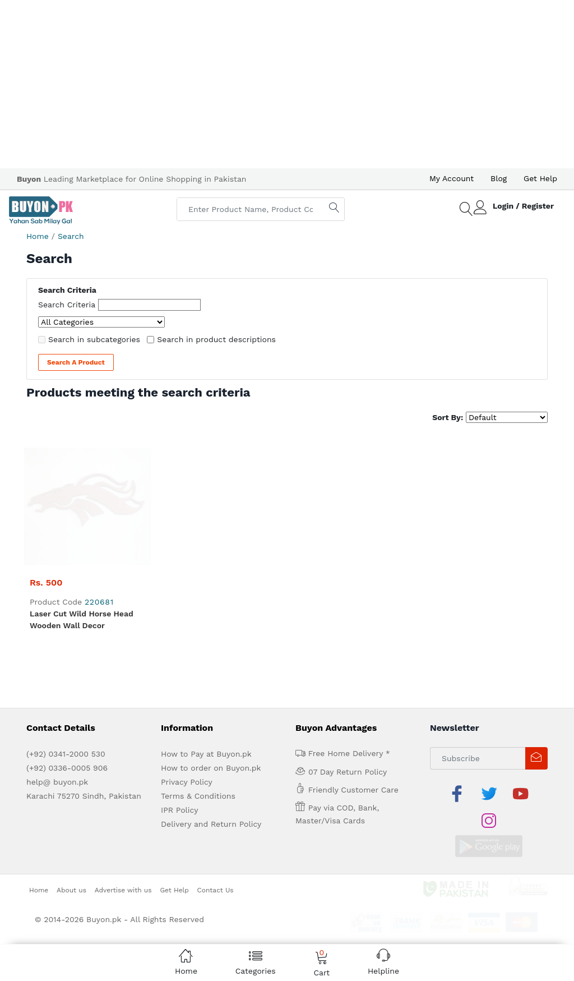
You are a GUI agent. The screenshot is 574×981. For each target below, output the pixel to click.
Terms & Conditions (198, 669)
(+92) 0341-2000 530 (65, 627)
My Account (451, 178)
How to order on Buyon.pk (211, 641)
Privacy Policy (186, 655)
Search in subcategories (94, 339)
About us (71, 736)
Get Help (540, 178)
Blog (498, 178)
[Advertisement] (287, 84)
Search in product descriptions (216, 339)
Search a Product (76, 362)
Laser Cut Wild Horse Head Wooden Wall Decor (81, 493)
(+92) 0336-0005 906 (67, 641)
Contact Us (215, 736)
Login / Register (523, 205)
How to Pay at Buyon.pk (206, 627)
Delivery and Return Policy (211, 697)
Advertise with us (123, 736)
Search (71, 236)
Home (37, 236)
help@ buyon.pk (57, 655)
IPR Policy (179, 683)
